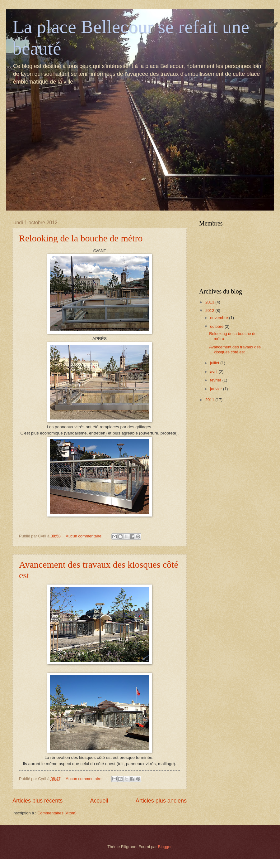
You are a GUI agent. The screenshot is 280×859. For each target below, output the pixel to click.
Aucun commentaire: (85, 536)
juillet (215, 363)
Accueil (99, 801)
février (216, 380)
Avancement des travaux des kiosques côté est (235, 349)
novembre (219, 317)
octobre (217, 326)
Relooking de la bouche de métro (80, 238)
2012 (210, 310)
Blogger (165, 846)
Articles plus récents (37, 801)
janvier (216, 388)
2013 (210, 302)
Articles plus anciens (161, 801)
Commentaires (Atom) (57, 813)
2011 (210, 399)
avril (214, 371)
